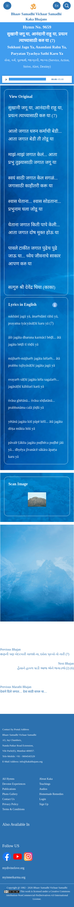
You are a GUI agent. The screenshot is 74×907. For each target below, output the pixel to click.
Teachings (44, 783)
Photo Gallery (10, 794)
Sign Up (43, 804)
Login (42, 799)
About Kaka (46, 778)
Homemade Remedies (51, 794)
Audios (43, 789)
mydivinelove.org (13, 868)
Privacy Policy (10, 804)
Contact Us (8, 799)
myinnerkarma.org (13, 877)
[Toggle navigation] (7, 6)
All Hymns (8, 778)
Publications (9, 789)
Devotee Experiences (14, 783)
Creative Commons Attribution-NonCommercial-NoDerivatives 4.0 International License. (38, 895)
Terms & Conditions (13, 809)
